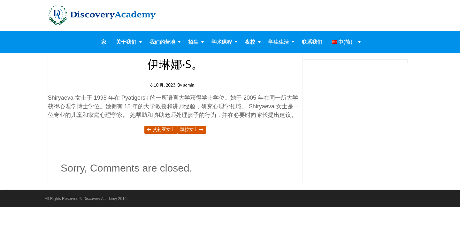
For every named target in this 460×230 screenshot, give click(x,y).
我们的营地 (162, 41)
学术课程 (221, 41)
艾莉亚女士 (161, 129)
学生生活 (278, 41)
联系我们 (312, 41)
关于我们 (126, 41)
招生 (193, 41)
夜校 (250, 41)
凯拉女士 (192, 129)
